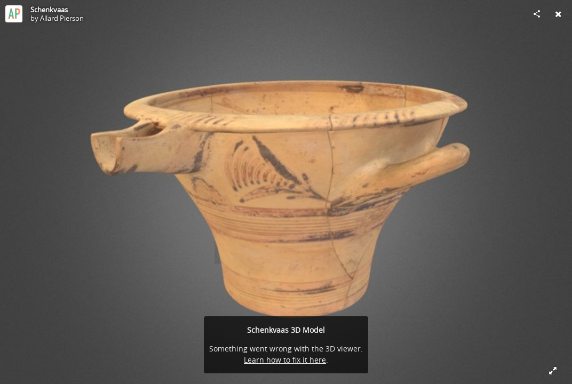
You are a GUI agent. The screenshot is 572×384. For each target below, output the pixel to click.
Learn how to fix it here (285, 360)
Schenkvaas (49, 9)
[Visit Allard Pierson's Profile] (13, 13)
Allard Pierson (62, 18)
